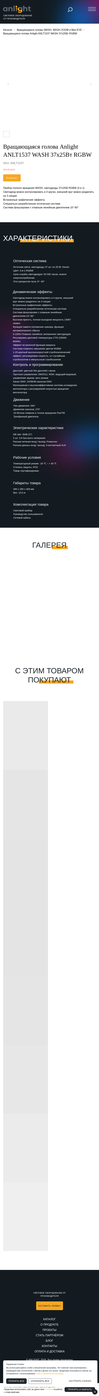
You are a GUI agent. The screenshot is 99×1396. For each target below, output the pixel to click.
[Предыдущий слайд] (8, 84)
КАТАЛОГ (49, 1319)
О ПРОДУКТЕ (49, 1324)
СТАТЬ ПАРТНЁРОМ (49, 1335)
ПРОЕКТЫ (50, 1330)
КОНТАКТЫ (49, 1346)
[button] (49, 1305)
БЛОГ (49, 1340)
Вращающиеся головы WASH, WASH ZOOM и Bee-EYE (49, 30)
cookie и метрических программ (49, 1374)
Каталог (7, 30)
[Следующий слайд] (91, 84)
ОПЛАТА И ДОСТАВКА (50, 1351)
